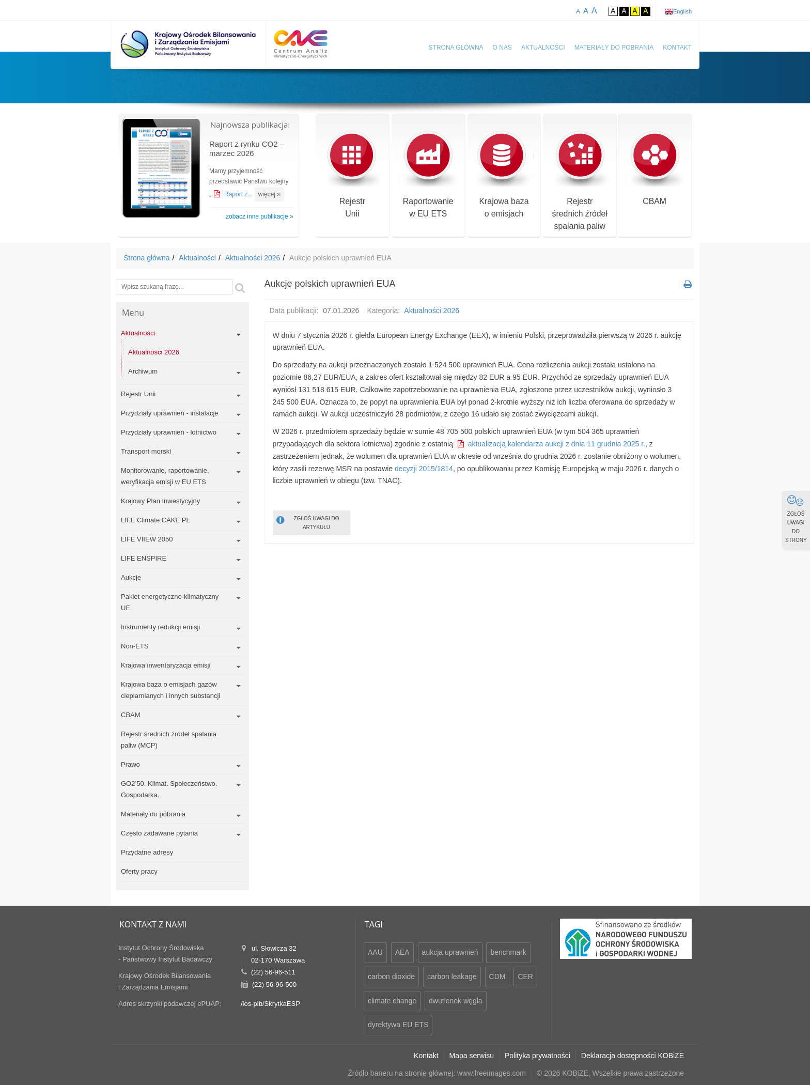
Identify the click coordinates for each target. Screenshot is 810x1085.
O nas (502, 47)
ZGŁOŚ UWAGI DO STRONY (796, 518)
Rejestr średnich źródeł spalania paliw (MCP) (168, 739)
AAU (375, 952)
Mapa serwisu (471, 1055)
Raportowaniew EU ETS (428, 175)
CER (525, 976)
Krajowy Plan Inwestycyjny (160, 501)
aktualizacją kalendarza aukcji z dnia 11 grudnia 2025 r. (556, 444)
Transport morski (146, 451)
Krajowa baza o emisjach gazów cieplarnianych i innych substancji (170, 690)
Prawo (130, 764)
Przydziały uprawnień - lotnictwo (168, 432)
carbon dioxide (391, 976)
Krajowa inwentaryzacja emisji (165, 665)
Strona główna (456, 47)
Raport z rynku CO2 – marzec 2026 (246, 149)
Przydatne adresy (147, 852)
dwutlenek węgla (455, 1001)
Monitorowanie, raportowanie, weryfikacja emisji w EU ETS (165, 476)
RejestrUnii (352, 175)
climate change (392, 1001)
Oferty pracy (139, 871)
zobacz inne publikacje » (259, 216)
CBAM (654, 168)
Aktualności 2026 (253, 258)
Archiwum (143, 371)
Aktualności (543, 47)
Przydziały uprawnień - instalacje (170, 413)
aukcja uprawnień (450, 952)
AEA (402, 952)
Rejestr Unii (138, 394)
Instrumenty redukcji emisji (160, 627)
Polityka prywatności (537, 1055)
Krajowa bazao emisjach (504, 175)
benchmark (508, 952)
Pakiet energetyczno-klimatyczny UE (170, 602)
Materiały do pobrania (614, 47)
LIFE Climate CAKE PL (155, 520)
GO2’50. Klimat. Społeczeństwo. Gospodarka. (169, 789)
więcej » (269, 194)
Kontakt (677, 47)
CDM (497, 976)
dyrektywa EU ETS (398, 1024)
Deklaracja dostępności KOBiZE (632, 1055)
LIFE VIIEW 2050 (147, 539)
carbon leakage (452, 976)
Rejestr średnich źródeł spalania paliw (580, 181)
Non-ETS (134, 646)
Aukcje (131, 577)
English (682, 11)
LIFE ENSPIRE (143, 558)
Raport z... (239, 194)
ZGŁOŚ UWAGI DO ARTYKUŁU (307, 522)
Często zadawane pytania (159, 833)
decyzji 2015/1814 (424, 468)
